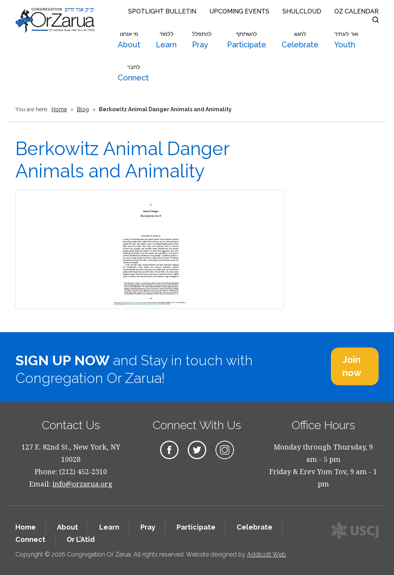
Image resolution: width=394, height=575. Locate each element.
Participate (246, 40)
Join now (351, 366)
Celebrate (300, 40)
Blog (83, 109)
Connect (133, 73)
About (129, 40)
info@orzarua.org (82, 483)
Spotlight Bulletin (162, 11)
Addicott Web (266, 554)
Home (59, 109)
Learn (166, 40)
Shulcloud (301, 11)
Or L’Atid (81, 539)
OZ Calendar (356, 11)
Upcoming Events (239, 11)
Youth (346, 40)
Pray (202, 40)
